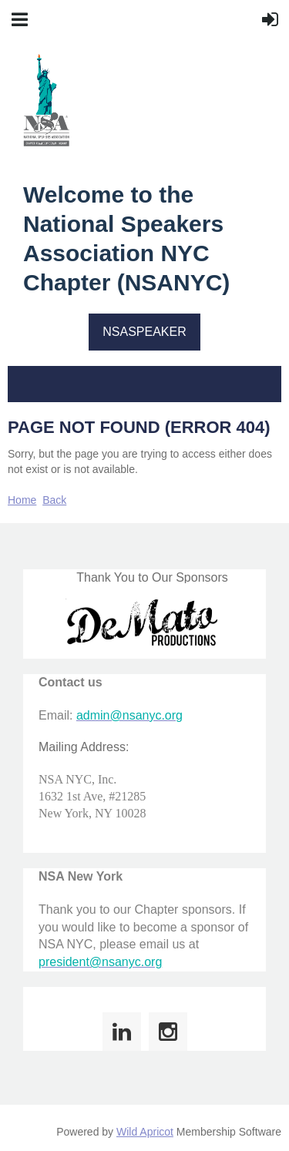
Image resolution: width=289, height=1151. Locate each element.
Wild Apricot (144, 1132)
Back (54, 500)
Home (22, 500)
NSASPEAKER (144, 331)
